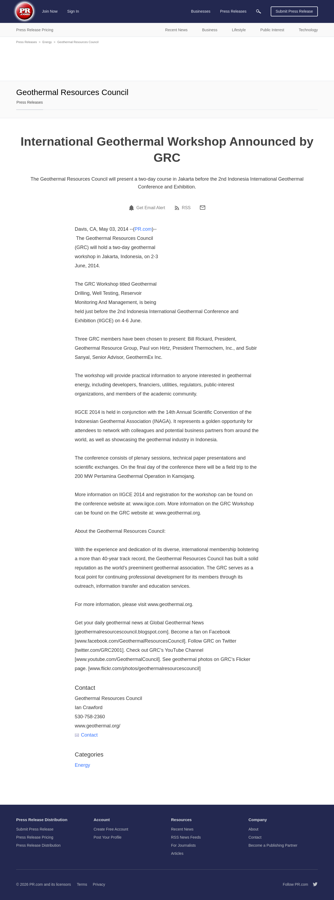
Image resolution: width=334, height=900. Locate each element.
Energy (47, 42)
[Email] (202, 207)
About (254, 829)
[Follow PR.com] (313, 884)
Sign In (73, 11)
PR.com (143, 229)
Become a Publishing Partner (273, 845)
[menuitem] (258, 11)
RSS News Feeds (186, 837)
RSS (186, 208)
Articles (177, 853)
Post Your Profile (108, 837)
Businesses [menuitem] (200, 11)
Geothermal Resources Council (78, 42)
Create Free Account (111, 829)
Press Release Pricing (34, 837)
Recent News (182, 829)
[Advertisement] (167, 62)
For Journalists (183, 845)
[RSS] (178, 208)
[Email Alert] (132, 208)
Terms (82, 884)
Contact (86, 735)
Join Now (50, 11)
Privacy (99, 884)
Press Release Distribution (38, 845)
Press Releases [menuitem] (233, 11)
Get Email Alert (150, 208)
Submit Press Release (294, 11)
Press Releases (26, 42)
